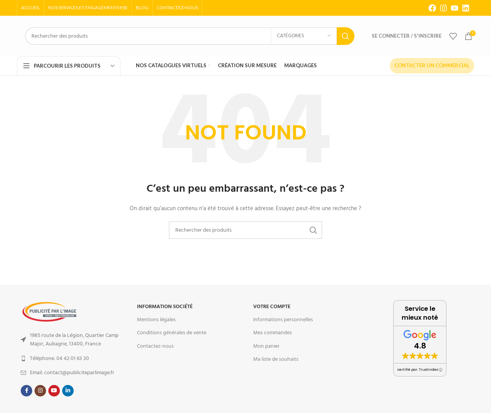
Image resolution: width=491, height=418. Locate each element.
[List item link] (71, 339)
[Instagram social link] (40, 390)
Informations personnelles (283, 319)
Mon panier (266, 346)
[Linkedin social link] (68, 390)
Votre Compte (271, 306)
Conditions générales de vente (171, 333)
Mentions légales (156, 319)
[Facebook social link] (26, 390)
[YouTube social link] (54, 390)
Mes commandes (272, 333)
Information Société (165, 306)
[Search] (189, 36)
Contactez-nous (155, 346)
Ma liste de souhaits (275, 359)
